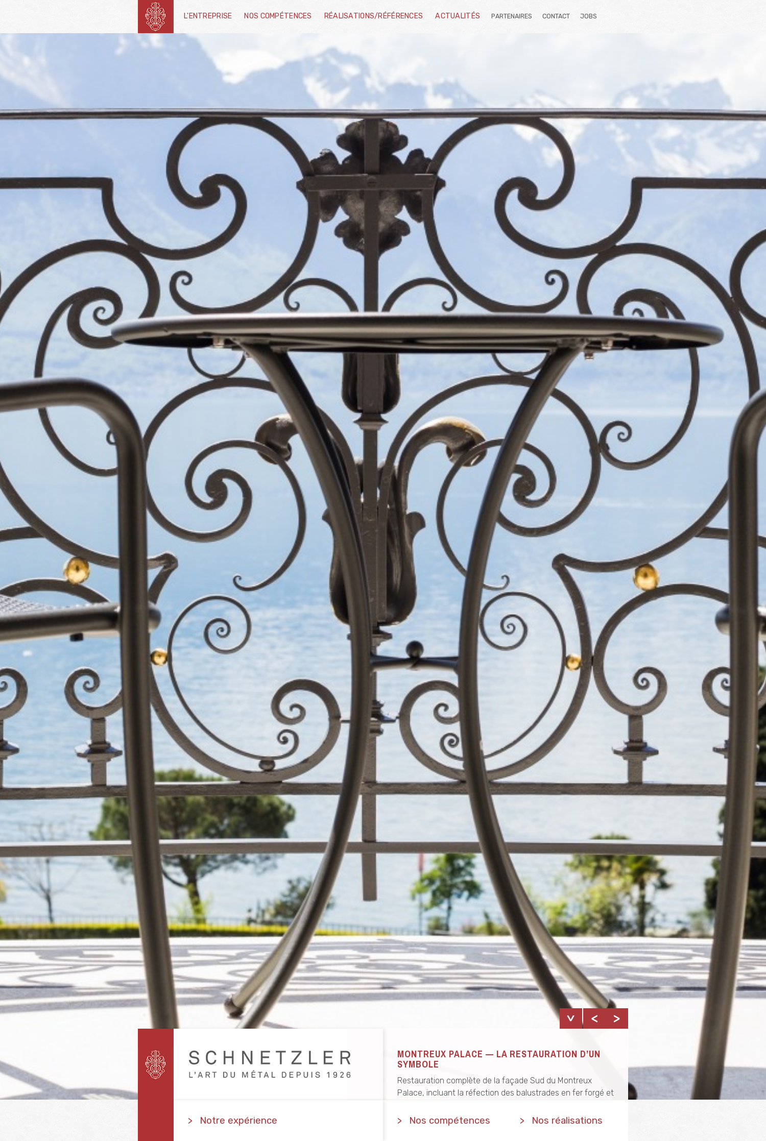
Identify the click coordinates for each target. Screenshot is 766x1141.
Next (617, 1018)
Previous (594, 1018)
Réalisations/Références (373, 16)
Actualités (457, 16)
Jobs (588, 16)
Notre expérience (238, 1120)
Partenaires (511, 16)
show (571, 1018)
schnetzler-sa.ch (156, 16)
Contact (556, 16)
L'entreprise (208, 16)
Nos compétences (278, 16)
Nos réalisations (567, 1120)
